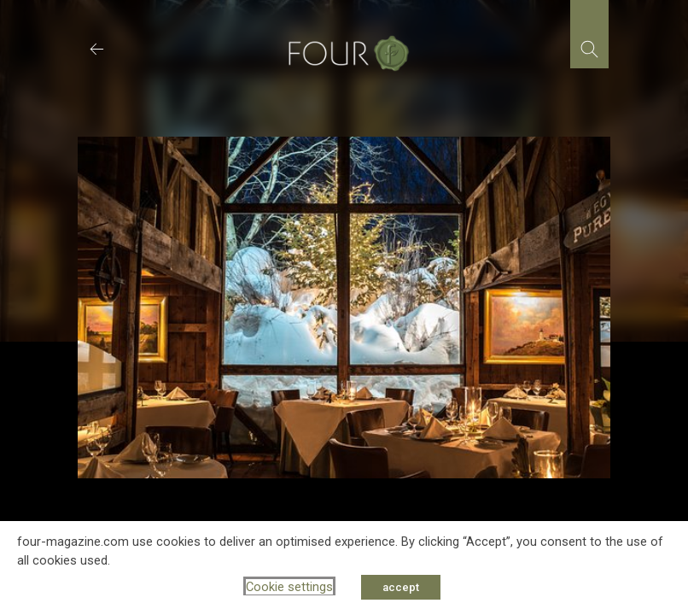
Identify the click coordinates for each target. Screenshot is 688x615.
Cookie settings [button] (289, 586)
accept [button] (400, 587)
